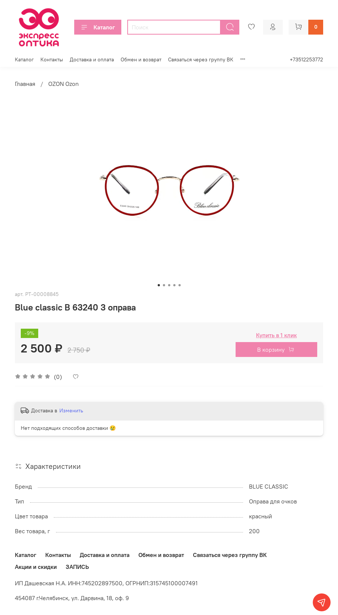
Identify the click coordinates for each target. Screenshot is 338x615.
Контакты (51, 59)
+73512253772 (306, 59)
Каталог (98, 27)
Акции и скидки (36, 566)
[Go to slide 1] (159, 285)
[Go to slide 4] (174, 285)
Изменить (71, 410)
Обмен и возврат (141, 59)
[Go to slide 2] (164, 285)
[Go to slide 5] (179, 285)
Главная (25, 83)
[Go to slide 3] (169, 285)
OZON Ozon (63, 83)
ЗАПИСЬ (77, 566)
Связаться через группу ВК (200, 59)
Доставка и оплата (92, 59)
